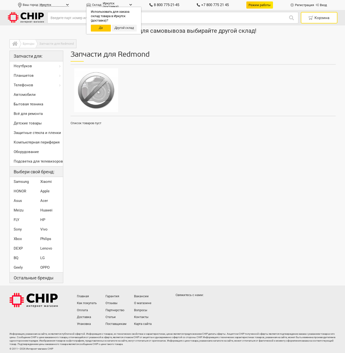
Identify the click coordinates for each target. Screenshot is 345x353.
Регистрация (302, 5)
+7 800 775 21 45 (213, 5)
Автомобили (25, 94)
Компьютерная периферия (37, 142)
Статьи (110, 317)
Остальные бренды (33, 277)
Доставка (84, 317)
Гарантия (112, 296)
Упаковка (84, 324)
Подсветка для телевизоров (38, 161)
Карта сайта (143, 324)
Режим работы (260, 5)
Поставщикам (115, 324)
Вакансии (141, 296)
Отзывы (111, 303)
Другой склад (124, 28)
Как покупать (87, 303)
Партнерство (114, 310)
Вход (321, 5)
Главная (83, 296)
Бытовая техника (28, 104)
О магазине (142, 303)
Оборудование (26, 152)
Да (101, 28)
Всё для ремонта (28, 113)
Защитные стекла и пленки (37, 133)
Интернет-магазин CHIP (34, 300)
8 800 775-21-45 (164, 5)
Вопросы (140, 310)
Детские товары (28, 123)
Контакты (141, 317)
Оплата (82, 310)
